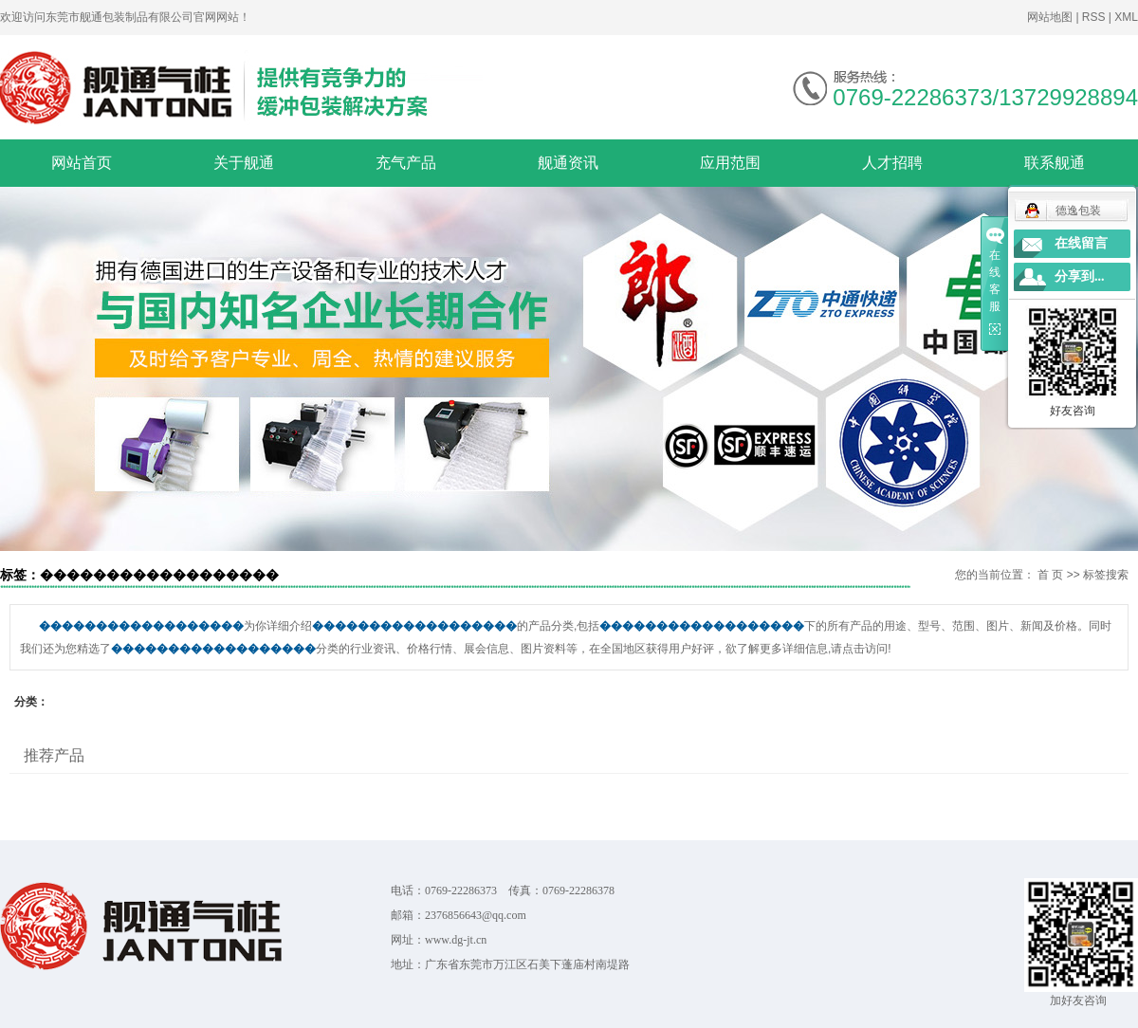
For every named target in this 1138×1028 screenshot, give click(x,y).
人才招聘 (892, 163)
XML (1126, 17)
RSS (1094, 17)
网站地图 (1051, 17)
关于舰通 (243, 163)
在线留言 (1081, 243)
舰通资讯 (568, 163)
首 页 (1050, 574)
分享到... (1080, 276)
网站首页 (81, 163)
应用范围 (730, 163)
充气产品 (406, 163)
